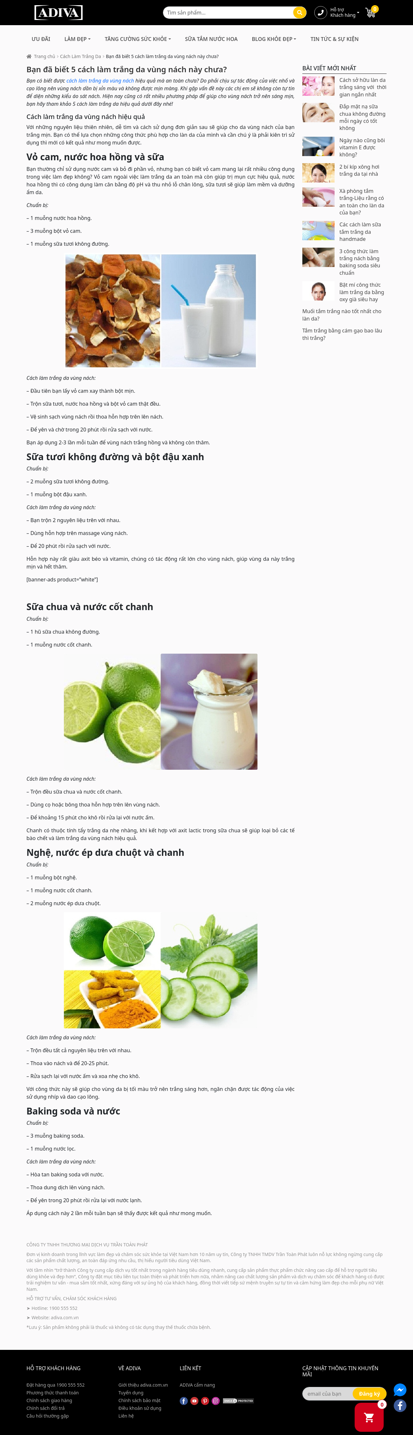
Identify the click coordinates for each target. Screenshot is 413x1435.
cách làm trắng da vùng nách (100, 80)
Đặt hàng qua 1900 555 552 (55, 1385)
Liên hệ (126, 1416)
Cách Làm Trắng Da (80, 56)
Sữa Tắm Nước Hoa (211, 39)
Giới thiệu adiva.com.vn (143, 1385)
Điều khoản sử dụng (139, 1408)
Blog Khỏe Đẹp (272, 39)
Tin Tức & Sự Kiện (334, 39)
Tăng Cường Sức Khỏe (136, 39)
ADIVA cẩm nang (197, 1385)
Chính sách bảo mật (139, 1400)
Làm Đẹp (76, 39)
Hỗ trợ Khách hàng (343, 12)
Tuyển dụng (131, 1393)
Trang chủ (44, 56)
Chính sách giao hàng (49, 1400)
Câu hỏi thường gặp (47, 1416)
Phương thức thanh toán (52, 1393)
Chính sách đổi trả (45, 1408)
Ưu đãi (41, 39)
